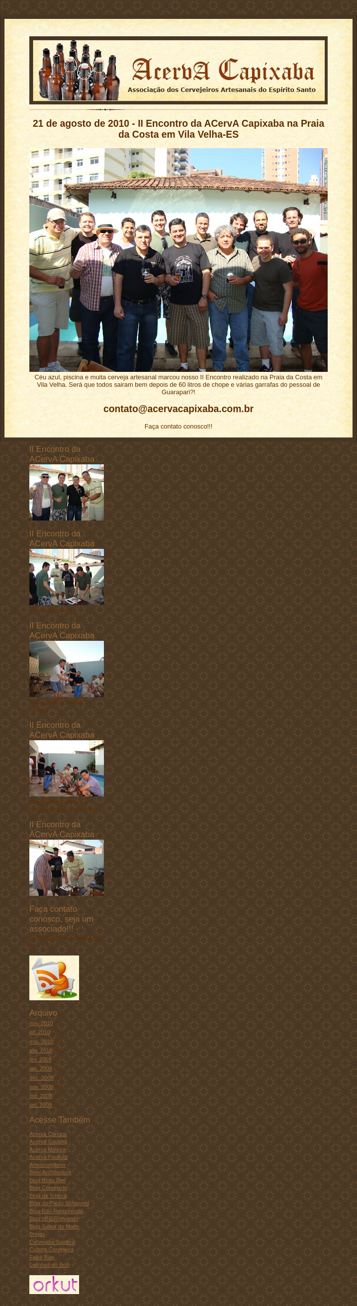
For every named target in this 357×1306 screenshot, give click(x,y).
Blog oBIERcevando (54, 1218)
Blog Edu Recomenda (56, 1211)
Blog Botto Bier (47, 1180)
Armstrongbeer (47, 1165)
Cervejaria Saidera (52, 1242)
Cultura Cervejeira (51, 1249)
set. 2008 (40, 1105)
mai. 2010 (41, 1042)
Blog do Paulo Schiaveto (59, 1203)
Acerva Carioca (48, 1134)
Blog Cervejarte (48, 1188)
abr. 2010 (40, 1050)
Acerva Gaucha (48, 1141)
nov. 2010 (41, 1023)
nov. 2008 (41, 1087)
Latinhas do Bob (49, 1265)
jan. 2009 (40, 1068)
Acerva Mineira (47, 1149)
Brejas (37, 1234)
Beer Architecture (50, 1172)
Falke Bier (41, 1257)
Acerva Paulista (48, 1157)
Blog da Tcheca (48, 1196)
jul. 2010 (39, 1032)
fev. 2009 (40, 1059)
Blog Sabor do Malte (54, 1226)
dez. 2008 (41, 1078)
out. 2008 (40, 1096)
